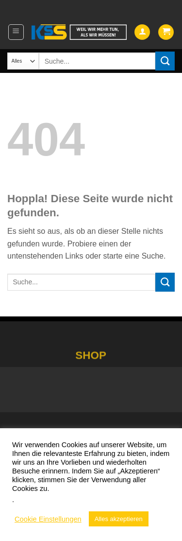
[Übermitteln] (165, 61)
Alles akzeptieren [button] (119, 519)
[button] (16, 32)
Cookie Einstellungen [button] (48, 519)
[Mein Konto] (142, 32)
